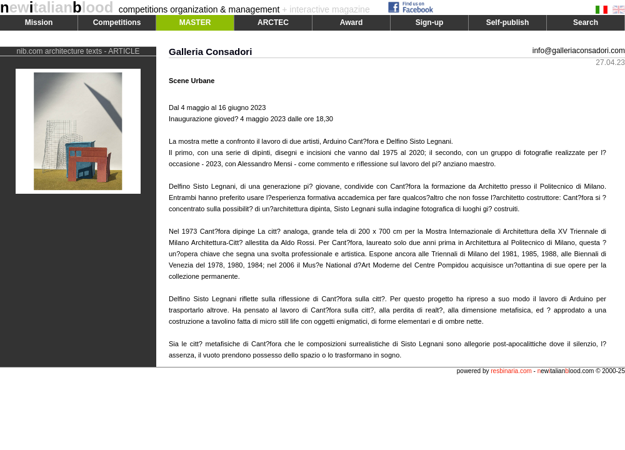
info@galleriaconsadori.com (578, 50)
